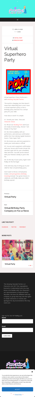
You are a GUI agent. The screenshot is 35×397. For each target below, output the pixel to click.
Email (4, 326)
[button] (32, 372)
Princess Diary (18, 40)
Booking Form (18, 125)
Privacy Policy (18, 394)
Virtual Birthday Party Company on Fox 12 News (16, 209)
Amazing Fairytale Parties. (15, 99)
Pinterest (23, 227)
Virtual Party (10, 197)
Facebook (5, 227)
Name (4, 318)
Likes (19, 32)
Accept (17, 389)
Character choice (9, 122)
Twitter (13, 227)
